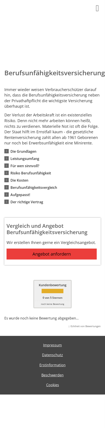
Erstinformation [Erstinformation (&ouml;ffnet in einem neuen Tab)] (52, 365)
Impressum (52, 345)
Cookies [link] (52, 384)
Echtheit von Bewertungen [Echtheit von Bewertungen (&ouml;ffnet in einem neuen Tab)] (86, 326)
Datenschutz (52, 355)
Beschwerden (52, 375)
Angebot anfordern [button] (51, 254)
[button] (23, 151)
